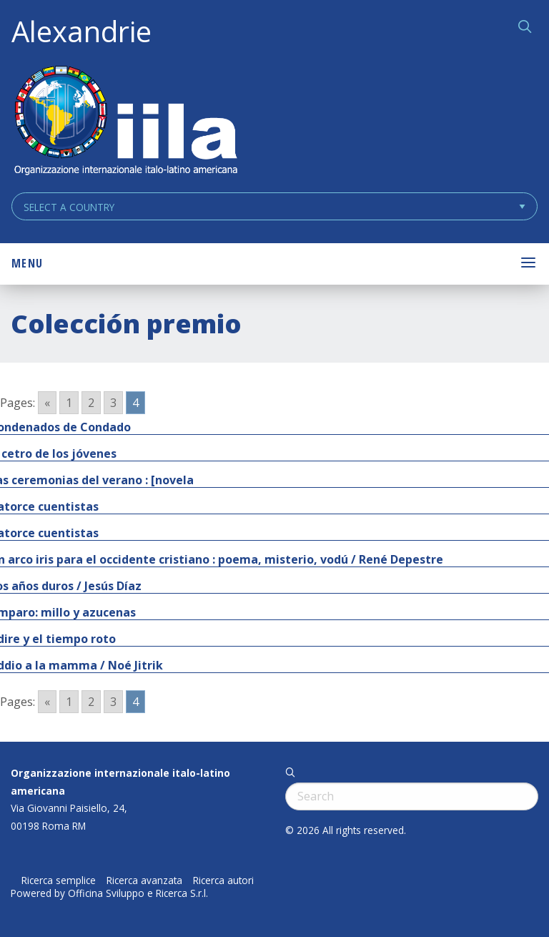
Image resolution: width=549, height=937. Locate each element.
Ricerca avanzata (144, 880)
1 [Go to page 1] (69, 403)
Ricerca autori (223, 880)
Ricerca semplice (58, 880)
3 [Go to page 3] (113, 403)
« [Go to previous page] (47, 403)
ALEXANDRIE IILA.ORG (125, 122)
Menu (27, 263)
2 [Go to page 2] (91, 403)
